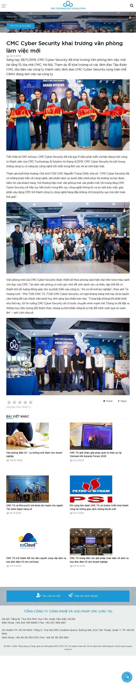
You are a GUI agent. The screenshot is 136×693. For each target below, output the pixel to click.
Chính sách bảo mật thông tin (100, 646)
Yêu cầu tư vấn (51, 596)
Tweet (107, 401)
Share (122, 401)
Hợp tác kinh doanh (86, 596)
